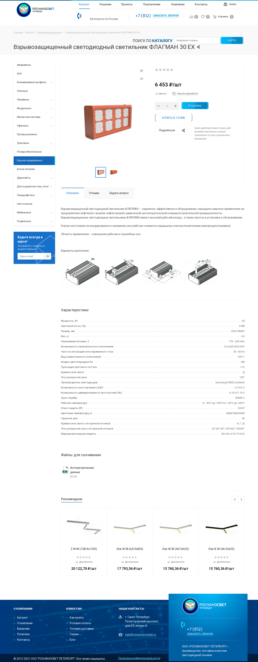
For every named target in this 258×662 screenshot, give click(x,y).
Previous (235, 499)
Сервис (74, 634)
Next (241, 499)
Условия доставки (82, 628)
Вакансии (23, 628)
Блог (73, 639)
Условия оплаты (80, 623)
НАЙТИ (232, 40)
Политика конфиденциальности (139, 658)
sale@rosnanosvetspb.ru (140, 634)
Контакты (23, 639)
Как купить (77, 617)
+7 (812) (143, 15)
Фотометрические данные (82, 470)
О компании (25, 623)
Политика (23, 634)
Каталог (22, 617)
